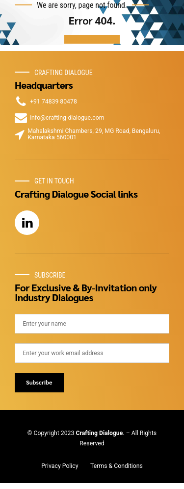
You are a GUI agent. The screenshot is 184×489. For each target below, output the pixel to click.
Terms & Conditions (116, 466)
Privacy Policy (59, 466)
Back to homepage (92, 39)
